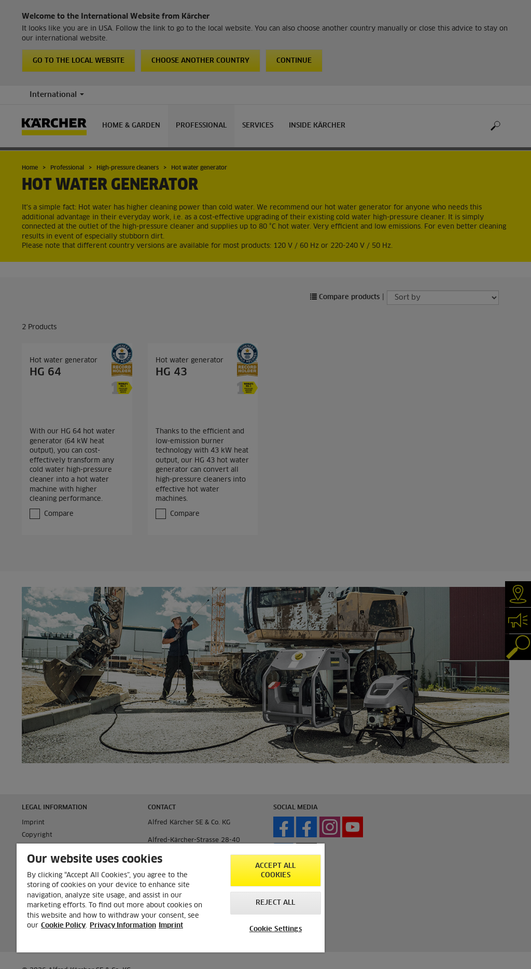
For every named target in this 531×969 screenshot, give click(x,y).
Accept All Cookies (275, 871)
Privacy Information (123, 925)
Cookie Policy (63, 925)
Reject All (275, 903)
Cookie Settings (275, 929)
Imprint (171, 925)
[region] (171, 898)
